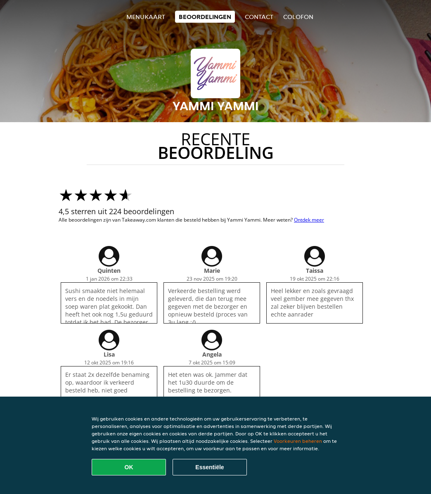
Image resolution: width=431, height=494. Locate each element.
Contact (259, 16)
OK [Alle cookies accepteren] (129, 467)
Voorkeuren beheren (298, 441)
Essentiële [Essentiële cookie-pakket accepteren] (209, 467)
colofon (298, 16)
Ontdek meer (309, 219)
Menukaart (145, 16)
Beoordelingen (205, 16)
